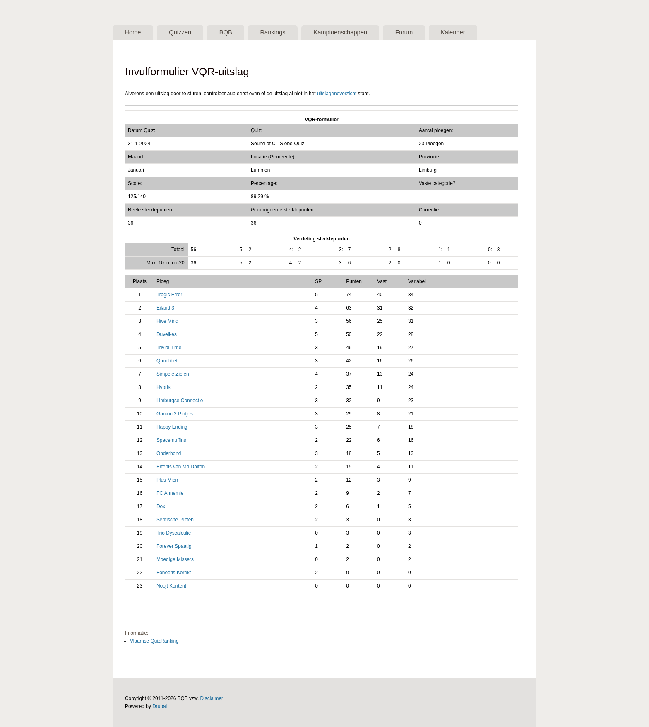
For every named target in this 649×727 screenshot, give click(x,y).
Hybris (163, 387)
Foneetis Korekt (173, 573)
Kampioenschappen (340, 32)
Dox (160, 506)
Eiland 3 (165, 308)
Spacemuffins (171, 440)
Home (133, 32)
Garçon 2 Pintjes (174, 414)
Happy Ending (171, 427)
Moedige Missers (175, 559)
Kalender (453, 32)
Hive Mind (167, 321)
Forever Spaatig (174, 546)
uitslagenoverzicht (336, 93)
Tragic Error (169, 295)
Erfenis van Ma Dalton (180, 467)
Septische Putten (175, 520)
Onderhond (168, 453)
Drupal (159, 706)
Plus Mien (167, 480)
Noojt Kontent (171, 586)
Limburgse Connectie (179, 400)
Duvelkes (166, 334)
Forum (404, 32)
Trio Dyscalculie (173, 533)
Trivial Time (168, 347)
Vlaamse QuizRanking (154, 641)
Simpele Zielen (172, 374)
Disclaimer (212, 698)
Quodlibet (167, 361)
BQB (225, 32)
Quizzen (180, 32)
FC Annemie (170, 493)
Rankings (272, 32)
